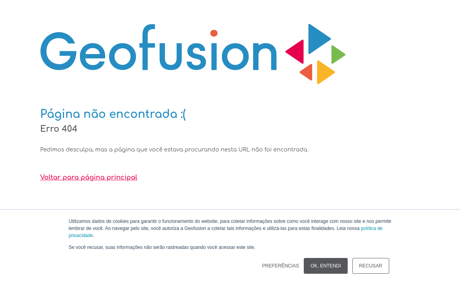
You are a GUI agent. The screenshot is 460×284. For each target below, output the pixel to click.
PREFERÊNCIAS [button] (280, 266)
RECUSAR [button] (370, 266)
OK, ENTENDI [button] (325, 266)
